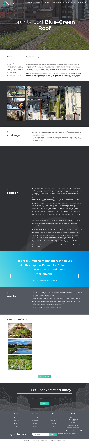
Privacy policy (62, 440)
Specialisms (16, 420)
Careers (35, 426)
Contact (80, 2)
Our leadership (35, 420)
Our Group (66, 2)
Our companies (35, 417)
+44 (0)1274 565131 (73, 425)
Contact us (45, 403)
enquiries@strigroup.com (73, 427)
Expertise (29, 2)
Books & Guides (54, 420)
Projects (16, 423)
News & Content (56, 2)
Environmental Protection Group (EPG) (65, 64)
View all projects (44, 376)
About (73, 2)
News (54, 417)
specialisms (38, 2)
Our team (35, 423)
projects (47, 2)
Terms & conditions (54, 440)
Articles (54, 423)
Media (54, 426)
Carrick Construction (74, 66)
